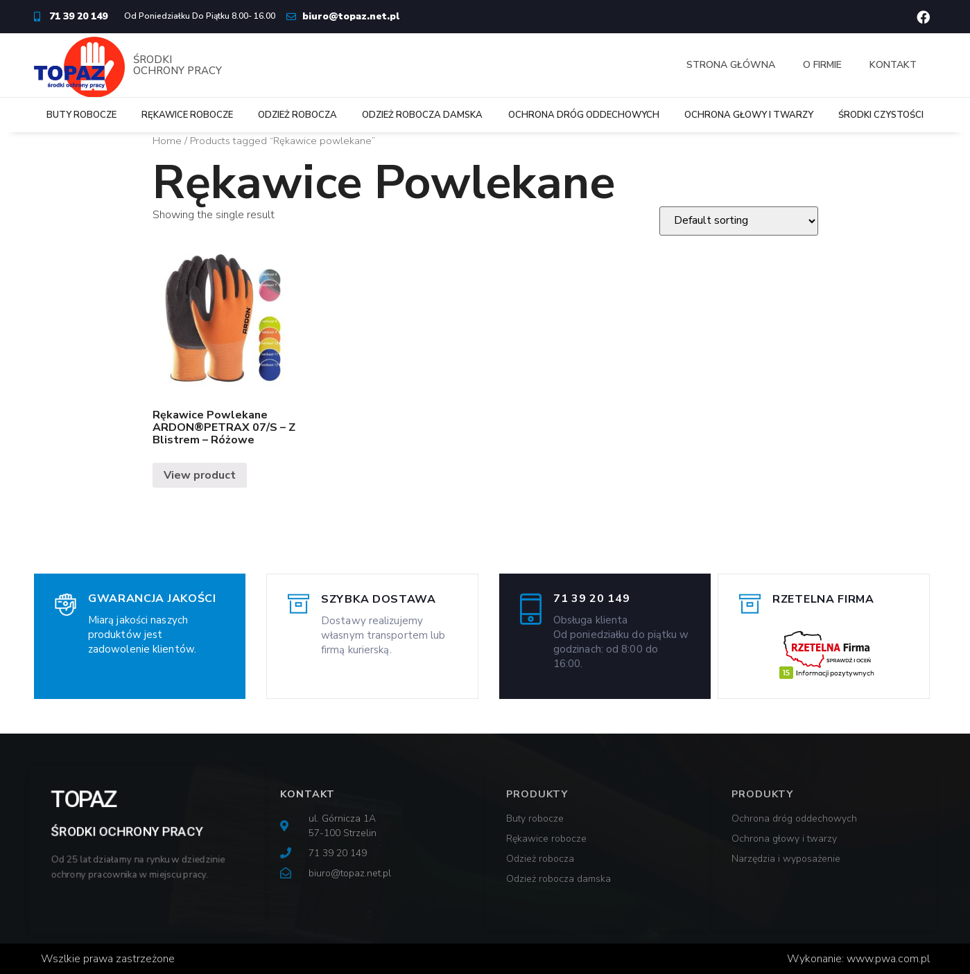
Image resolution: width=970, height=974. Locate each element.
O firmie (822, 64)
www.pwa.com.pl (888, 958)
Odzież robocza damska (422, 115)
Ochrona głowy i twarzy (748, 115)
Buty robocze (81, 115)
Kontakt (893, 64)
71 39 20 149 (591, 598)
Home (167, 141)
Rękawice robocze (187, 115)
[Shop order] (738, 221)
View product (200, 475)
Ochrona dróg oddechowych (583, 115)
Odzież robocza (297, 115)
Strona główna (730, 64)
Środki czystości (881, 115)
